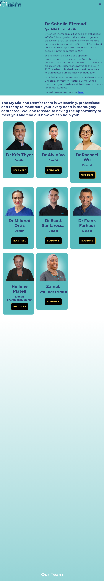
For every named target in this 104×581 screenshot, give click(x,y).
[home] (11, 4)
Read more (19, 170)
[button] (100, 4)
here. (81, 92)
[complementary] (84, 566)
